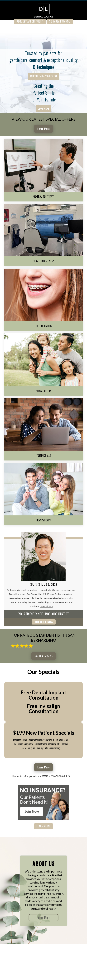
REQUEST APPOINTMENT (30, 21)
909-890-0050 (43, 26)
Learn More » (46, 606)
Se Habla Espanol (59, 21)
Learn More (43, 108)
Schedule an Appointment (43, 76)
